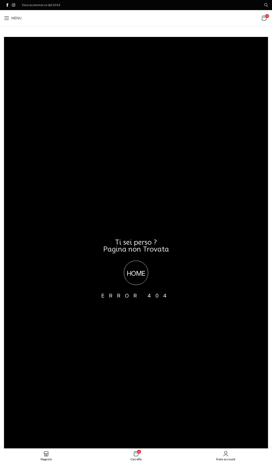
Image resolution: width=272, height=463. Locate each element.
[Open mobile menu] (12, 18)
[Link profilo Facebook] (7, 5)
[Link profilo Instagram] (13, 5)
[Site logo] (136, 17)
